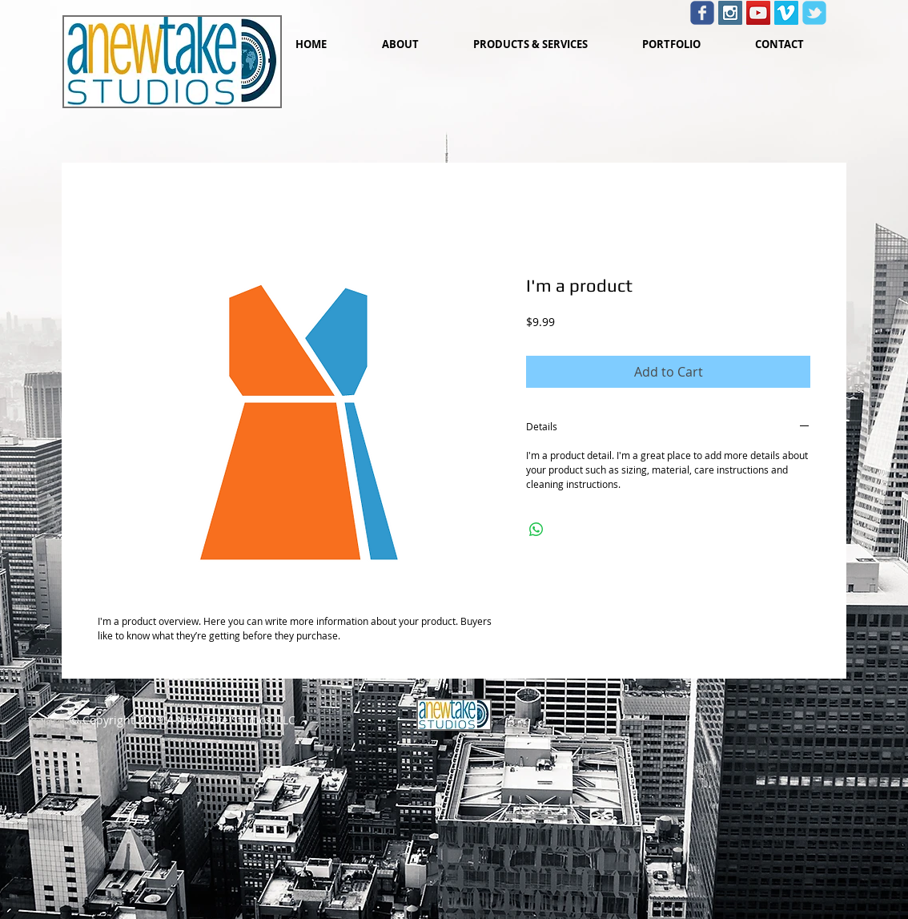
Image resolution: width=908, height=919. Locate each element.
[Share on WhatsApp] (536, 529)
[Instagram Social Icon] (730, 13)
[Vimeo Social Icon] (786, 13)
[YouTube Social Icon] (758, 13)
